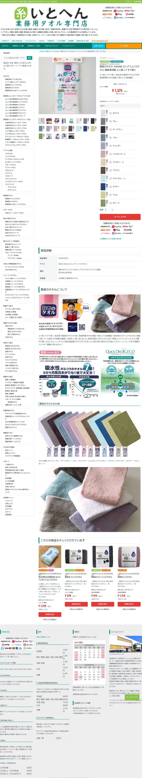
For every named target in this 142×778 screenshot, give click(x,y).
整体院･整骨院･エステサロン (15, 381)
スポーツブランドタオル (13, 248)
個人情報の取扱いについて (79, 776)
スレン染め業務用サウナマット (15, 106)
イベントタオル (10, 350)
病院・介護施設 (10, 375)
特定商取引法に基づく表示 (14, 466)
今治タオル (9, 333)
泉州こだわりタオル (15, 327)
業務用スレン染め (34, 41)
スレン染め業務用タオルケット (15, 109)
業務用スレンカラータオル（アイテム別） (17, 92)
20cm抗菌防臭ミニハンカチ (15, 417)
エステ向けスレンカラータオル (15, 129)
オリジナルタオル (11, 355)
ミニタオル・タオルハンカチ (14, 155)
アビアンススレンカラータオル (15, 140)
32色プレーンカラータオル (14, 208)
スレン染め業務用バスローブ (15, 111)
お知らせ (41, 36)
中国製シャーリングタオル (14, 277)
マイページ (9, 496)
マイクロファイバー (68, 41)
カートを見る (123, 41)
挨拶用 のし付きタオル (13, 344)
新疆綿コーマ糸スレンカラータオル (17, 135)
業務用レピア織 (18, 41)
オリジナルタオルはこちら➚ (100, 36)
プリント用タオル (11, 358)
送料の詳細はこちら (43, 633)
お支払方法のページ (12, 754)
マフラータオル (10, 163)
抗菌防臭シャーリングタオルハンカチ (17, 286)
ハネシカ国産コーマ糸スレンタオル (17, 138)
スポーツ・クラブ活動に (13, 395)
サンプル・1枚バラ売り (13, 304)
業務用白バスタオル (12, 83)
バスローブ (9, 172)
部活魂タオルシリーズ (12, 240)
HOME (42, 47)
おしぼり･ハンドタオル (13, 158)
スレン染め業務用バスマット (15, 103)
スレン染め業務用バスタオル (15, 100)
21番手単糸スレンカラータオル (16, 118)
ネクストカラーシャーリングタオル (17, 290)
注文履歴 (8, 502)
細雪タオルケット (11, 423)
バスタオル (9, 149)
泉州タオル (9, 322)
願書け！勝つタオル (12, 243)
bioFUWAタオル (11, 265)
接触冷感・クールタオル (13, 245)
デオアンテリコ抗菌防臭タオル (15, 409)
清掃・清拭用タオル (11, 361)
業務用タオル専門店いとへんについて (17, 470)
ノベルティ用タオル (12, 364)
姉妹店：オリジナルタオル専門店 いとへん (17, 486)
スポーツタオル (10, 160)
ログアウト (8, 505)
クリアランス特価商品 (12, 451)
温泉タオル (9, 347)
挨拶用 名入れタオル (12, 341)
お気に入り (9, 499)
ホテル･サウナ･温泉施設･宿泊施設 (17, 384)
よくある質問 (61, 36)
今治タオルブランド (51, 41)
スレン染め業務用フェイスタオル (16, 97)
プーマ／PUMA (13, 251)
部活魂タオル (12, 398)
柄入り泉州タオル (14, 330)
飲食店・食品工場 (11, 386)
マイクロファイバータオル (14, 177)
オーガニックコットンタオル (14, 262)
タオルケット (9, 166)
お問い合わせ (98, 41)
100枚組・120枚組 (11, 310)
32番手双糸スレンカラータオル (16, 121)
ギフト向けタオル (11, 367)
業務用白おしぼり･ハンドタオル (16, 86)
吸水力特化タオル (9, 214)
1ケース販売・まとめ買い (13, 313)
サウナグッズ (9, 180)
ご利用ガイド (5, 36)
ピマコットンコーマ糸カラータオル (17, 132)
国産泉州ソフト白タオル (13, 75)
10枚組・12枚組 (10, 307)
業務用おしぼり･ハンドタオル (15, 200)
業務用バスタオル (11, 197)
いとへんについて (30, 36)
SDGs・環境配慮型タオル (12, 259)
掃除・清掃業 (9, 389)
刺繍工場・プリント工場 (13, 400)
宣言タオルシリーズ (12, 228)
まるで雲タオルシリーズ (13, 223)
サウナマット (12, 183)
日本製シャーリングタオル (14, 279)
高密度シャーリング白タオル (15, 282)
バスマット (8, 169)
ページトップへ (132, 697)
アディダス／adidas (15, 254)
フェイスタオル (10, 152)
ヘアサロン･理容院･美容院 (14, 378)
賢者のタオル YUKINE (13, 225)
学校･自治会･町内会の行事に (15, 392)
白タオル (5, 41)
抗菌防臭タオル (8, 406)
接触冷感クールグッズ (12, 437)
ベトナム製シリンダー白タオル (15, 78)
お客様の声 (50, 36)
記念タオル (9, 353)
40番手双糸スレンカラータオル (16, 124)
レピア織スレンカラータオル (15, 126)
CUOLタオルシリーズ (12, 231)
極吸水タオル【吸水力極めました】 (17, 217)
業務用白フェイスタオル (13, 80)
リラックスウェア (11, 174)
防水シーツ (9, 446)
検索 (29, 53)
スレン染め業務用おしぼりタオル (16, 95)
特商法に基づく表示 (83, 36)
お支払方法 (6, 627)
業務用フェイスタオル (12, 194)
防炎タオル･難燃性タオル (14, 432)
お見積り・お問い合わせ (37, 776)
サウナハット (12, 185)
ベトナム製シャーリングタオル (15, 274)
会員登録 (137, 2)
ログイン (129, 2)
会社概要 (71, 36)
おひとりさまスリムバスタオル (15, 220)
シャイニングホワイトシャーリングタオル (17, 294)
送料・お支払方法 (17, 36)
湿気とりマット (10, 449)
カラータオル (7, 205)
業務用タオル (8, 191)
